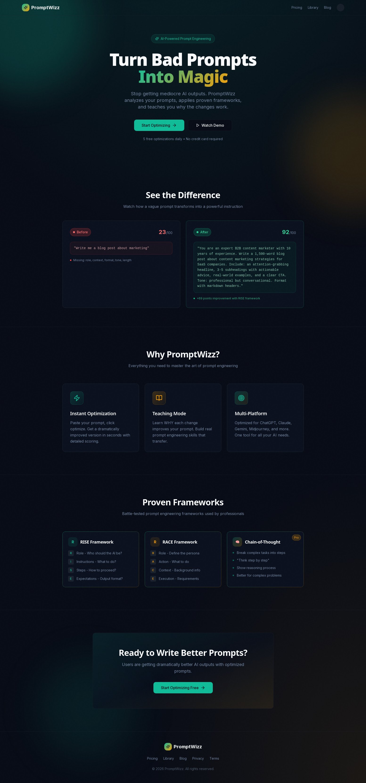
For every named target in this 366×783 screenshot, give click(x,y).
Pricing (297, 7)
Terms (214, 759)
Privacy (198, 759)
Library (313, 7)
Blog (327, 7)
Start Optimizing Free (183, 688)
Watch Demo (210, 125)
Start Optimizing (159, 125)
